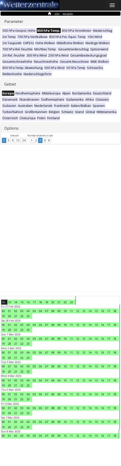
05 (34, 311)
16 (28, 302)
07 (46, 311)
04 (28, 311)
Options (11, 128)
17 (34, 302)
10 (65, 311)
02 (15, 311)
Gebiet (10, 84)
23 (71, 302)
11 (71, 311)
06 (40, 311)
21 (59, 302)
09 (59, 311)
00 (3, 311)
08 (52, 311)
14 (15, 302)
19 (46, 302)
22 (65, 302)
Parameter (13, 21)
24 (23, 140)
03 (21, 311)
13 (9, 302)
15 (21, 302)
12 (18, 140)
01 (9, 311)
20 (52, 302)
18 (40, 302)
